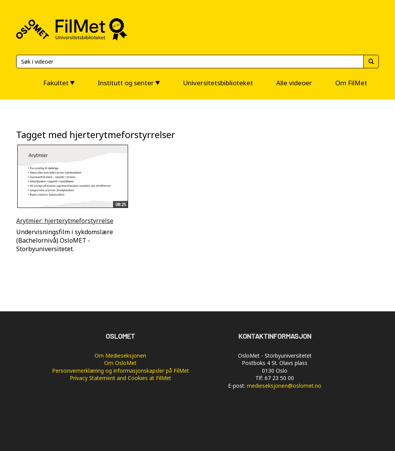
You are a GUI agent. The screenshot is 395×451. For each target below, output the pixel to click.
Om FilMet (351, 82)
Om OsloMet (120, 363)
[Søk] (189, 61)
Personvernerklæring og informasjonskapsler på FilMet (120, 370)
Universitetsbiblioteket (218, 82)
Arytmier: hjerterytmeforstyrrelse (64, 220)
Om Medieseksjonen (120, 355)
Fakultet (56, 82)
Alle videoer (294, 82)
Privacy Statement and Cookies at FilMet (120, 378)
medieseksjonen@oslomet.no (284, 385)
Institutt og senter (126, 82)
